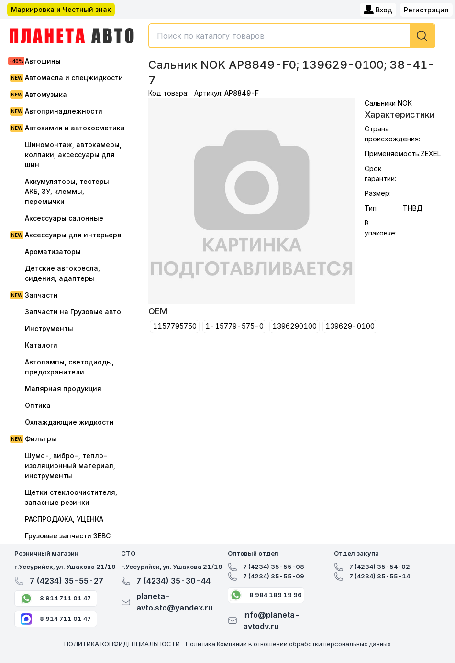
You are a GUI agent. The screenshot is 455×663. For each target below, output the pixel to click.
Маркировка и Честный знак (61, 9)
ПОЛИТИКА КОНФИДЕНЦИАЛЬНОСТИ (122, 644)
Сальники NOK (388, 103)
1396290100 (294, 326)
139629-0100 (350, 326)
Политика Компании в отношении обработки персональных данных (288, 644)
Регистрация (426, 10)
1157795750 (175, 326)
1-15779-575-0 (234, 326)
